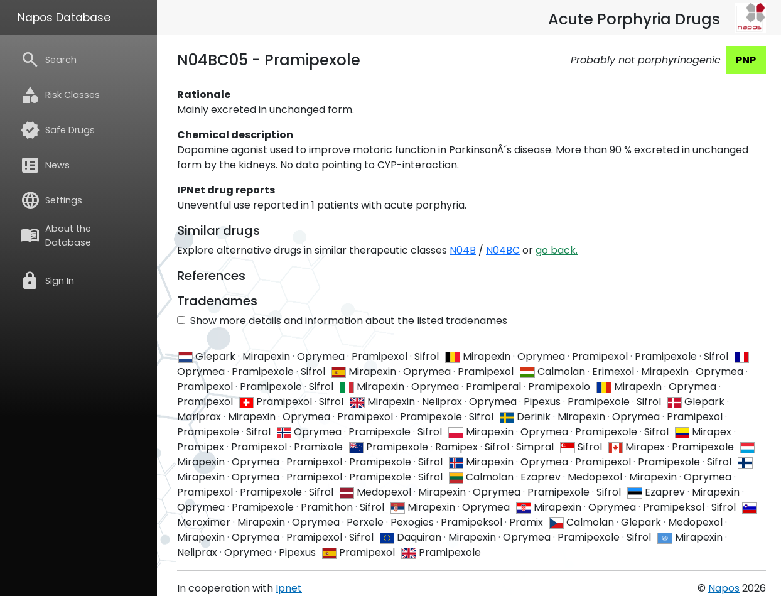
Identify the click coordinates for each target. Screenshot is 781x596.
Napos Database (64, 17)
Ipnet (289, 588)
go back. (557, 250)
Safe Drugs (57, 130)
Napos (724, 588)
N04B (463, 250)
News (45, 165)
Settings (51, 200)
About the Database (55, 235)
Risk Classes (60, 95)
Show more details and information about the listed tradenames (342, 320)
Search (48, 60)
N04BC (503, 250)
